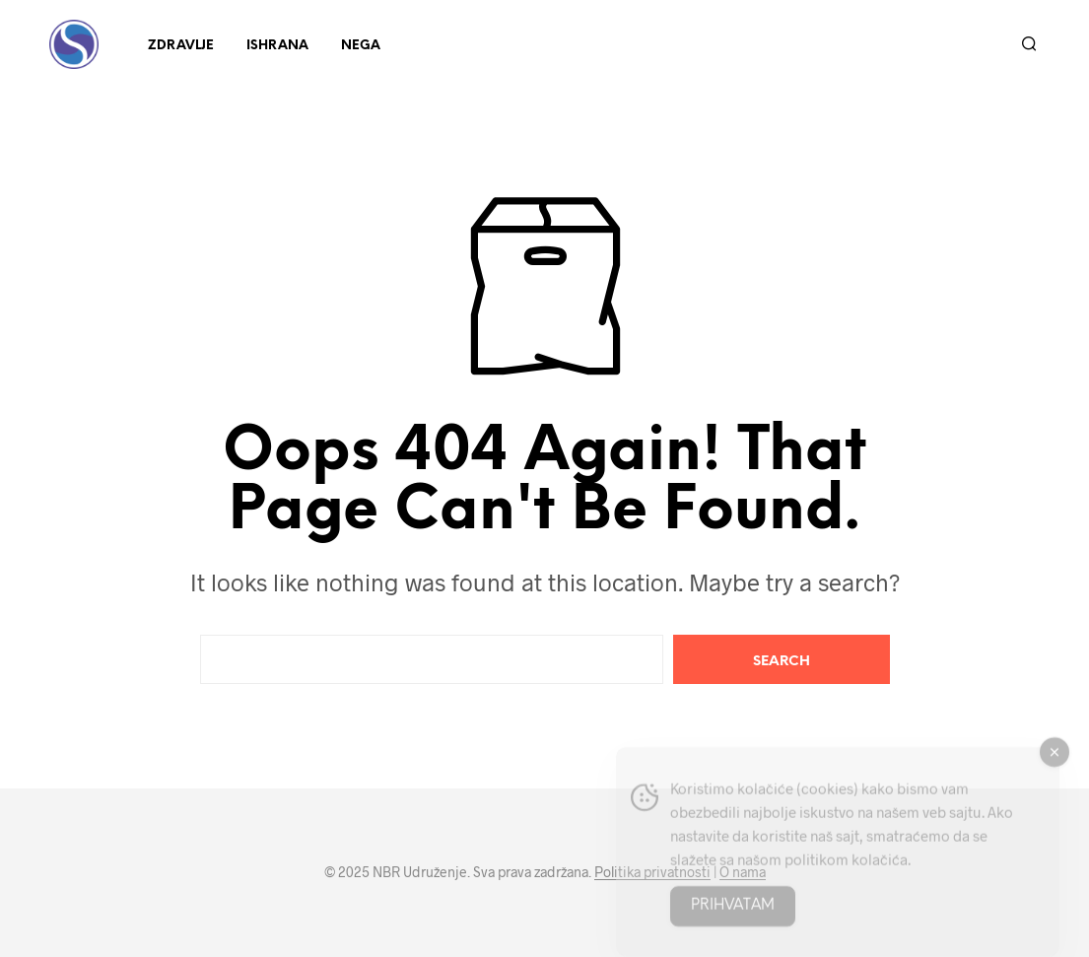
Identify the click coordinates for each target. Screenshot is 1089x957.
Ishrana (277, 45)
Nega (360, 45)
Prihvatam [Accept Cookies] (733, 915)
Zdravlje (181, 45)
